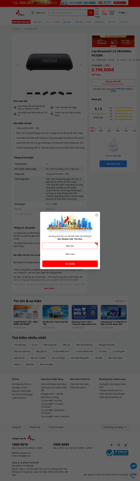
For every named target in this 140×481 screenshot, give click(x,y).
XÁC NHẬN (70, 264)
